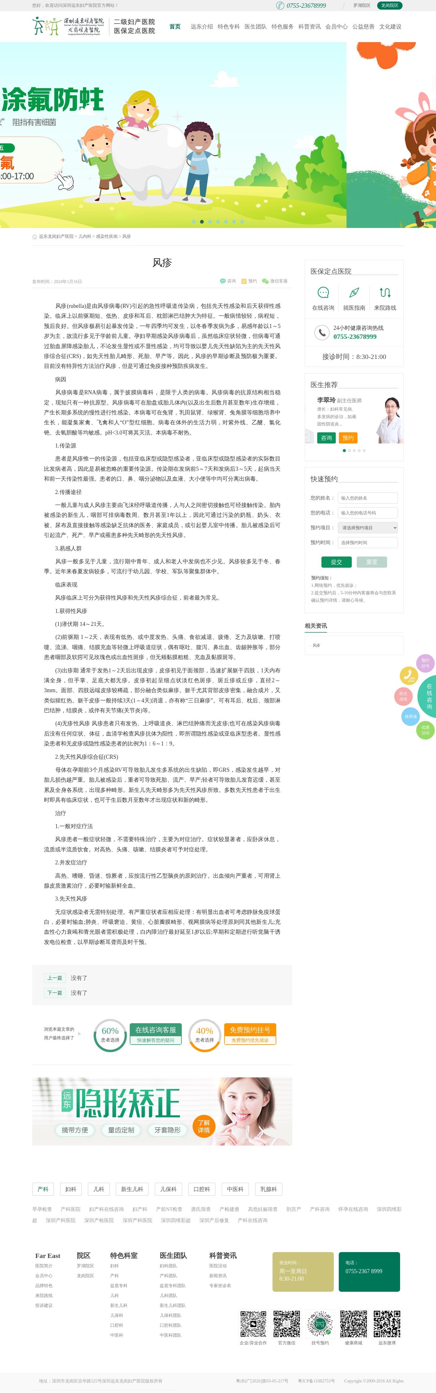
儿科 (114, 1295)
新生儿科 (119, 1305)
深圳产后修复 (214, 1220)
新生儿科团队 (173, 1305)
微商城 (411, 716)
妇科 (114, 1266)
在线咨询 (325, 299)
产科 (114, 1275)
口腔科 (116, 1325)
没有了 (79, 978)
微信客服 (275, 281)
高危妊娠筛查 (263, 1209)
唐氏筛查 (201, 1209)
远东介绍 (202, 27)
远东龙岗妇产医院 (56, 236)
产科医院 (71, 1209)
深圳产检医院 (99, 1220)
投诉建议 (44, 1305)
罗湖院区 (362, 5)
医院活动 (218, 1266)
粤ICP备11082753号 (316, 1381)
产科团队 (168, 1275)
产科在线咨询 (253, 1220)
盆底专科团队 (173, 1285)
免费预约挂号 (250, 1035)
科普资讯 (310, 27)
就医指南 (356, 299)
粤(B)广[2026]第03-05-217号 (262, 1381)
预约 (249, 281)
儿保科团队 (170, 1315)
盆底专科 (119, 1285)
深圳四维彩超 (176, 1220)
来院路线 (385, 299)
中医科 (116, 1335)
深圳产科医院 (61, 1220)
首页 (175, 27)
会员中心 (336, 27)
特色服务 (283, 27)
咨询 (228, 281)
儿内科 (84, 236)
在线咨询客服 (155, 1035)
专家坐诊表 (220, 1285)
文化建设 (390, 27)
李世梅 (364, 400)
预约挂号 (425, 663)
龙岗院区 (390, 5)
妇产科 (140, 1209)
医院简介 (44, 1266)
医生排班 (403, 696)
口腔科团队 (170, 1325)
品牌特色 (44, 1285)
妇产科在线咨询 (106, 1209)
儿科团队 (168, 1295)
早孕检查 (42, 1209)
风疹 (126, 236)
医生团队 (256, 27)
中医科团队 (170, 1335)
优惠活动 (425, 730)
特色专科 (229, 27)
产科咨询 (320, 1209)
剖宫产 (293, 1209)
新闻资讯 (218, 1275)
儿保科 (116, 1315)
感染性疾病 (107, 236)
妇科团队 (168, 1266)
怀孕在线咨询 (353, 1209)
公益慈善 (363, 27)
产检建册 (229, 1209)
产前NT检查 (169, 1209)
